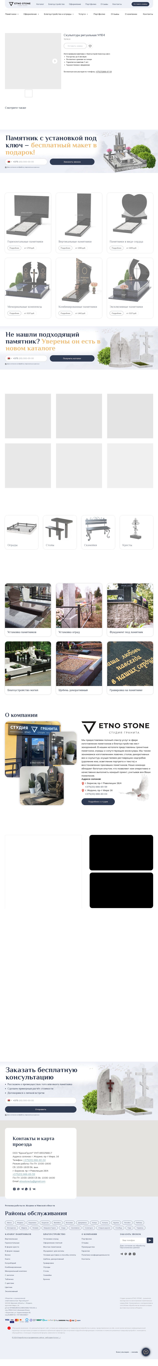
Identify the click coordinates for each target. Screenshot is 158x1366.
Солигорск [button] (106, 1229)
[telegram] (45, 5)
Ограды (46, 1274)
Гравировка (48, 1270)
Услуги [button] (82, 14)
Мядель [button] (37, 1229)
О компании (131, 14)
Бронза (46, 1286)
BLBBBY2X (12, 1321)
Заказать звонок (72, 162)
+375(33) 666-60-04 (34, 1160)
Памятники (11, 14)
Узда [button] (9, 1234)
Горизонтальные (12, 1249)
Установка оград (69, 632)
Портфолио (99, 14)
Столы (46, 1278)
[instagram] (62, 5)
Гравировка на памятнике (126, 690)
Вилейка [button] (60, 1223)
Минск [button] (9, 1223)
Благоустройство (54, 1241)
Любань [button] (10, 1229)
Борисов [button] (47, 1223)
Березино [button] (34, 1223)
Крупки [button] (123, 1223)
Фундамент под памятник (126, 632)
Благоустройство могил (23, 690)
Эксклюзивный (11, 1298)
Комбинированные (13, 1274)
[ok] (68, 5)
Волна (7, 1261)
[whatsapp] (51, 5)
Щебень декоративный (73, 690)
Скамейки (47, 1282)
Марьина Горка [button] (65, 1229)
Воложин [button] (73, 1223)
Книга (7, 1266)
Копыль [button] (111, 1223)
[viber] (56, 5)
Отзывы (115, 14)
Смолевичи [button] (91, 1229)
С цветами (9, 1290)
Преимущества (88, 1253)
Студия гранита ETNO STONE (131, 1305)
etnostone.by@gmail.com (32, 1181)
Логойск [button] (135, 1223)
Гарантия (86, 1258)
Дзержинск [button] (87, 1223)
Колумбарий (10, 1270)
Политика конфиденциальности (95, 1261)
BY (11, 1314)
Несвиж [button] (49, 1229)
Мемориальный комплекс (16, 1278)
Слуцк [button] (79, 1229)
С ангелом (9, 1282)
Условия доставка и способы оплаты (59, 1261)
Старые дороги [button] (122, 1229)
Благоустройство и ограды (58, 14)
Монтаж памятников (52, 1253)
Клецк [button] (100, 1223)
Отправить (40, 1109)
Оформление (30, 14)
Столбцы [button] (137, 1229)
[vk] (73, 5)
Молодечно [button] (24, 1229)
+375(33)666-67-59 (104, 72)
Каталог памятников (18, 1241)
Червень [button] (20, 1234)
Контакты (148, 14)
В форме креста (12, 1253)
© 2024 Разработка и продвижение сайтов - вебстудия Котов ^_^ (36, 1344)
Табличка (9, 1286)
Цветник (8, 1294)
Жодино (21, 1223)
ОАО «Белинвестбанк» (21, 1317)
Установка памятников (22, 632)
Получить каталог (72, 358)
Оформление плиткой (52, 1249)
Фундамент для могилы (53, 1258)
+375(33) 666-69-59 (24, 1174)
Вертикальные (11, 1245)
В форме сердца (12, 1258)
